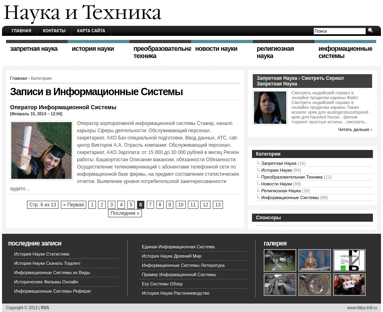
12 (205, 205)
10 (180, 205)
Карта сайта (91, 31)
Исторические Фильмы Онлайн (46, 281)
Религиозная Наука (281, 190)
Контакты (54, 31)
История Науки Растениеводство (176, 293)
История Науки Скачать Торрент (47, 263)
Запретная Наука (278, 163)
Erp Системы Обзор (162, 283)
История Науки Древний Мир (172, 256)
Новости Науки (276, 183)
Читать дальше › (355, 129)
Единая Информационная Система (178, 246)
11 (193, 205)
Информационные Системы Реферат (52, 291)
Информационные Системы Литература (183, 265)
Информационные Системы (290, 197)
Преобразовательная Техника (292, 177)
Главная (21, 31)
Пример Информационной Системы (179, 274)
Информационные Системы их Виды (52, 272)
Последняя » (124, 213)
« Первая (73, 205)
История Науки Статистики (41, 254)
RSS (45, 308)
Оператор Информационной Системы (63, 107)
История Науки (276, 170)
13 (218, 205)
